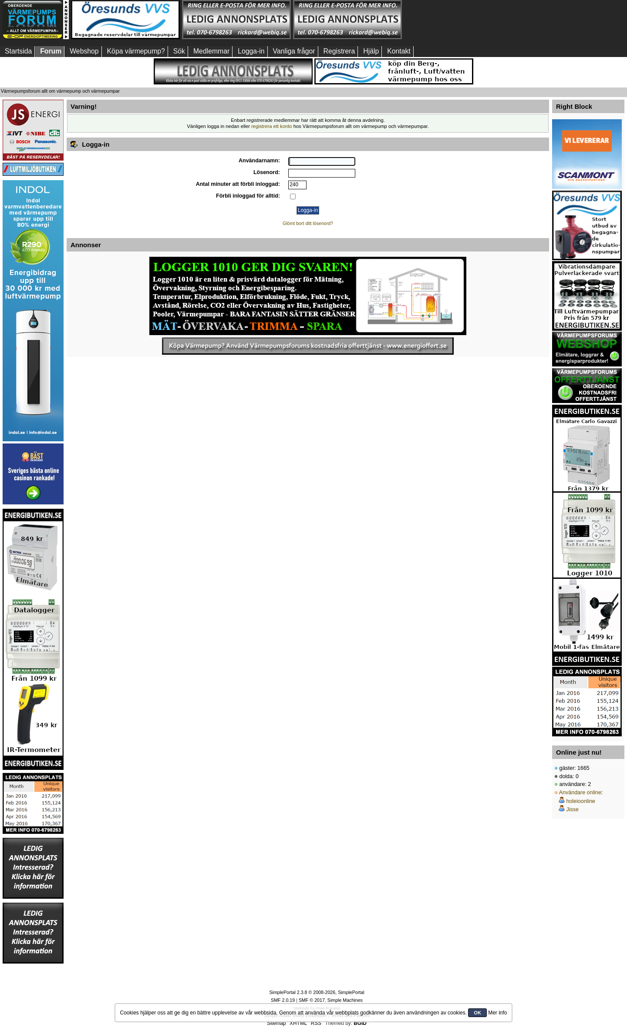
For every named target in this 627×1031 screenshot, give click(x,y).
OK (477, 1012)
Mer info (497, 1013)
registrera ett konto (271, 126)
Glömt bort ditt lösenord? (308, 223)
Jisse (572, 809)
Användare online (580, 792)
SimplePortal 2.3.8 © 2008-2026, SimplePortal (316, 992)
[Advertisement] (458, 19)
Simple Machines (345, 1000)
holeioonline (580, 801)
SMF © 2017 (312, 1000)
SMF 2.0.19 (283, 1000)
